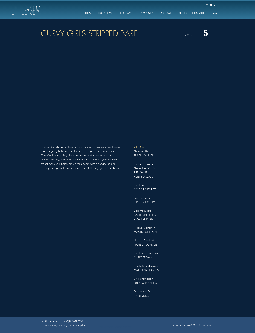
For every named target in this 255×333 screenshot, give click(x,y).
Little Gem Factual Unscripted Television (115, 327)
